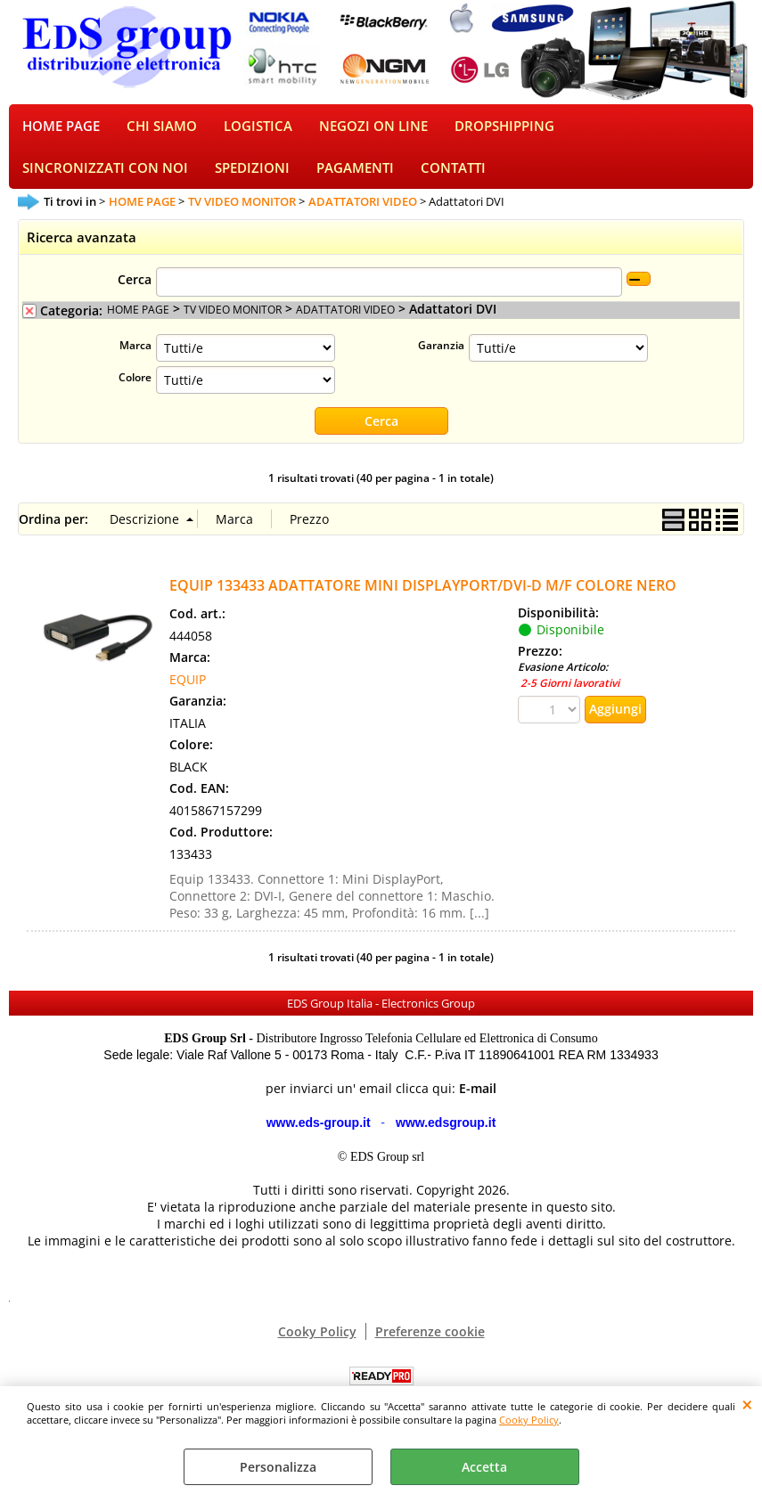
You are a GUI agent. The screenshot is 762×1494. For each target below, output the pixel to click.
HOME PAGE (61, 129)
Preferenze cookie (430, 1343)
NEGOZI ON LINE (373, 129)
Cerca (135, 290)
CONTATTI (453, 176)
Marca (135, 356)
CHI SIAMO (162, 129)
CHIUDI (747, 1404)
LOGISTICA (258, 129)
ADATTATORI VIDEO (345, 321)
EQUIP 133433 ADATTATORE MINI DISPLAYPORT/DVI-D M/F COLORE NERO (422, 597)
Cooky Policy (529, 1419)
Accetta (484, 1466)
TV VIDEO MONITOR (233, 321)
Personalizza (278, 1466)
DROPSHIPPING (504, 129)
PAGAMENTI (355, 176)
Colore (135, 388)
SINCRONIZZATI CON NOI (105, 176)
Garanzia (441, 356)
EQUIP (187, 690)
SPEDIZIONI (252, 176)
